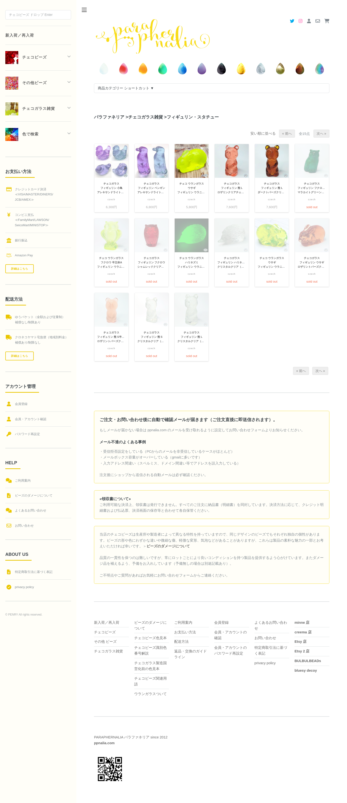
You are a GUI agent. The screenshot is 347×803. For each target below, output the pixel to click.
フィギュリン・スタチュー (191, 116)
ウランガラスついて (150, 694)
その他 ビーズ (105, 642)
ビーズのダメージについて (34, 495)
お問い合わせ (265, 638)
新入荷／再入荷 (106, 622)
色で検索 (22, 134)
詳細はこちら (19, 268)
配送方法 (181, 642)
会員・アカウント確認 (30, 419)
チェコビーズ (105, 632)
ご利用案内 (183, 622)
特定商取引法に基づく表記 (34, 572)
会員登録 (221, 622)
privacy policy (265, 663)
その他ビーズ (26, 83)
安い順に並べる (263, 133)
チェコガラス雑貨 (144, 116)
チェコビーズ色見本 (150, 638)
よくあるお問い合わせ (30, 510)
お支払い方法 (185, 632)
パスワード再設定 (27, 434)
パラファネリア (109, 116)
